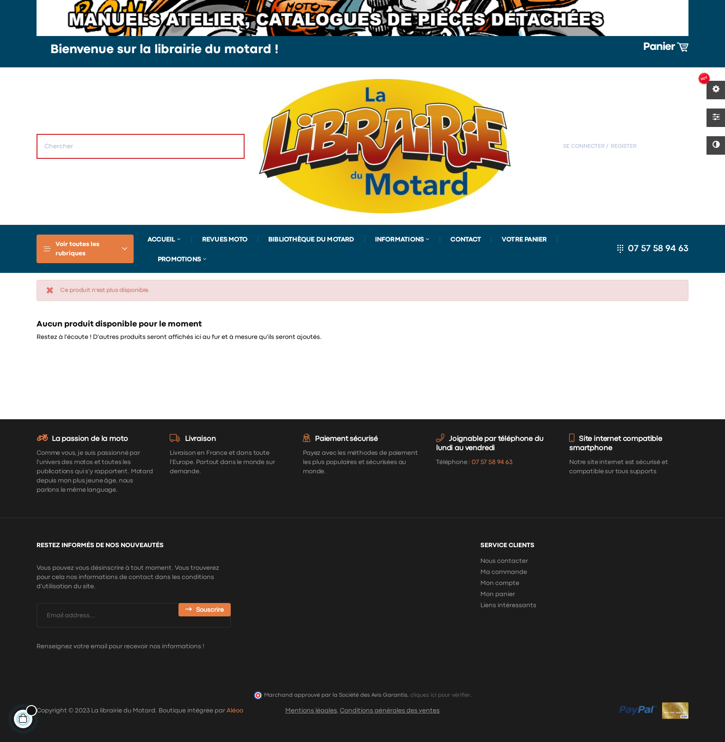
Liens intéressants (508, 605)
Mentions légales (311, 710)
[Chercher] (614, 361)
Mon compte (499, 583)
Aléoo (235, 710)
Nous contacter (504, 561)
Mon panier (497, 594)
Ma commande (503, 572)
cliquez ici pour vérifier (440, 695)
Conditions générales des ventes (390, 710)
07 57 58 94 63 (658, 249)
